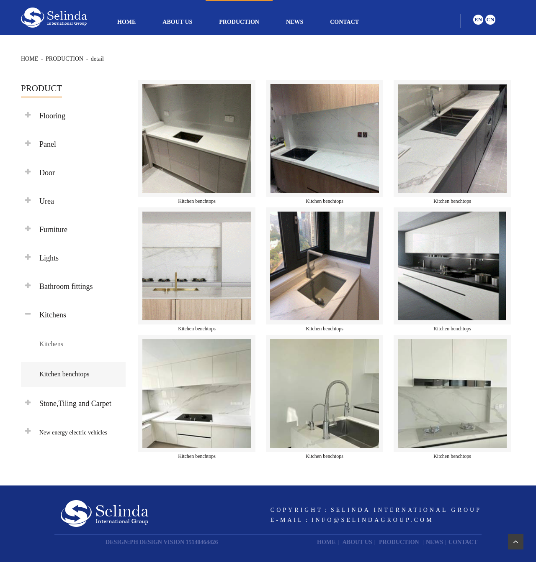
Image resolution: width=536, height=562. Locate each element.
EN (478, 19)
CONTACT (344, 22)
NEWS (294, 22)
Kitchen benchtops (64, 374)
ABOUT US (177, 22)
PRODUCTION (239, 22)
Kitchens (51, 343)
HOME (126, 22)
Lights (49, 258)
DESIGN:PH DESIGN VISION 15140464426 (162, 542)
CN (491, 19)
